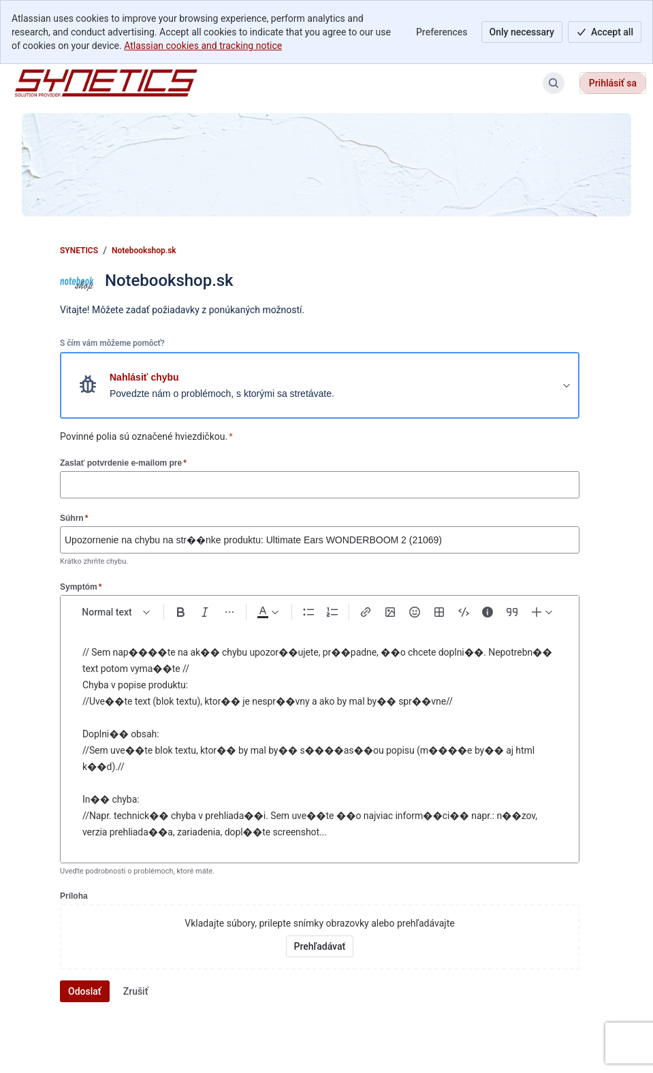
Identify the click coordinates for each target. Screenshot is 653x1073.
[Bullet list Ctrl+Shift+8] (308, 612)
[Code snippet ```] (464, 612)
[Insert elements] (543, 612)
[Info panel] (487, 612)
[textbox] (319, 743)
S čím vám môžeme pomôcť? (112, 343)
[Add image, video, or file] (390, 612)
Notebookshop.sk (144, 250)
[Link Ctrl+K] (366, 612)
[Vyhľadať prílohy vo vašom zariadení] (320, 946)
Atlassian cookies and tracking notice (203, 45)
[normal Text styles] (116, 612)
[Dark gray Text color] (267, 612)
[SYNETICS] (106, 83)
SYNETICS (79, 250)
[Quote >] (512, 612)
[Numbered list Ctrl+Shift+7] (333, 612)
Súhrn (74, 518)
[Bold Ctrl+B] (180, 612)
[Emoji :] (415, 612)
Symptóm (80, 586)
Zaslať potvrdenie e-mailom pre (123, 463)
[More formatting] (229, 612)
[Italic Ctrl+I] (205, 612)
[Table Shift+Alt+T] (439, 612)
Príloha (74, 896)
